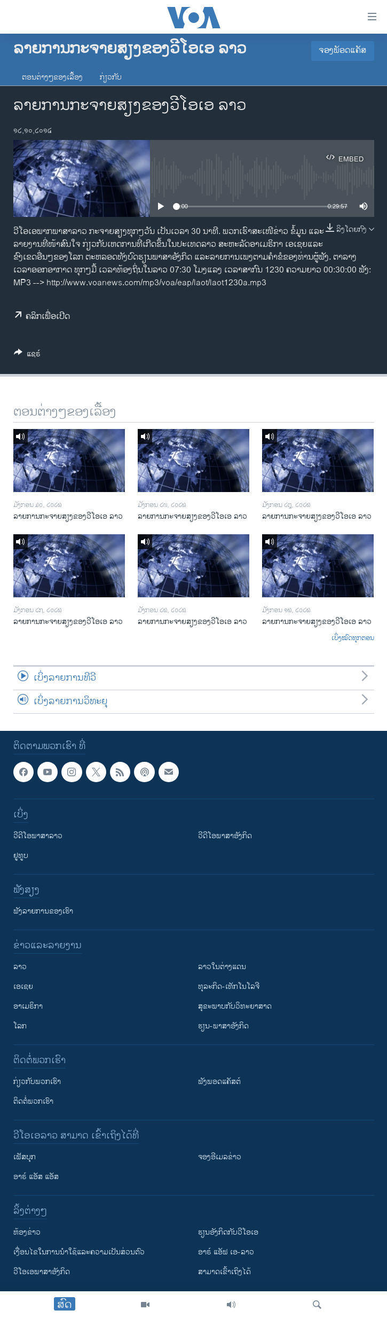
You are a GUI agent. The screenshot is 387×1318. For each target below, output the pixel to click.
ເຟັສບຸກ (24, 1157)
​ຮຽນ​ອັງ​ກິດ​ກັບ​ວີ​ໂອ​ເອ (228, 1232)
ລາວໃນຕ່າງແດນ (222, 966)
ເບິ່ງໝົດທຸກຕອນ (352, 638)
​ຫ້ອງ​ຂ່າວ (27, 1232)
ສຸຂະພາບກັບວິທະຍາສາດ (235, 1006)
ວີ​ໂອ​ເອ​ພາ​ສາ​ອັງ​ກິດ (41, 1271)
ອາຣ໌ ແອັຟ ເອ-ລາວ (226, 1252)
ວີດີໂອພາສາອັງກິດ (225, 835)
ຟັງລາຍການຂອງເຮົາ (43, 911)
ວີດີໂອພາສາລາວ (37, 835)
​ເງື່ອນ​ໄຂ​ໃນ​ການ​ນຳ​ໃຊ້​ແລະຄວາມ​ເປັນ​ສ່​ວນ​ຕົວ (79, 1252)
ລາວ (20, 966)
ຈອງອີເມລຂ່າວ (219, 1157)
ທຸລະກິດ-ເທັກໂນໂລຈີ (228, 986)
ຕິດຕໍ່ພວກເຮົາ (33, 1101)
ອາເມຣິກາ (28, 1006)
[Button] (27, 355)
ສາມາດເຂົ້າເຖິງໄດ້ (224, 1271)
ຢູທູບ (20, 855)
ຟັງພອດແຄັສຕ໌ (219, 1081)
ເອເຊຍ (23, 986)
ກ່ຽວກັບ (111, 77)
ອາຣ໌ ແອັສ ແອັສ (36, 1176)
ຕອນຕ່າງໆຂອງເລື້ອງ (52, 77)
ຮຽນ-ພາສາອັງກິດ (223, 1026)
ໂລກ (20, 1026)
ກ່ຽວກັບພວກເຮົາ (37, 1081)
